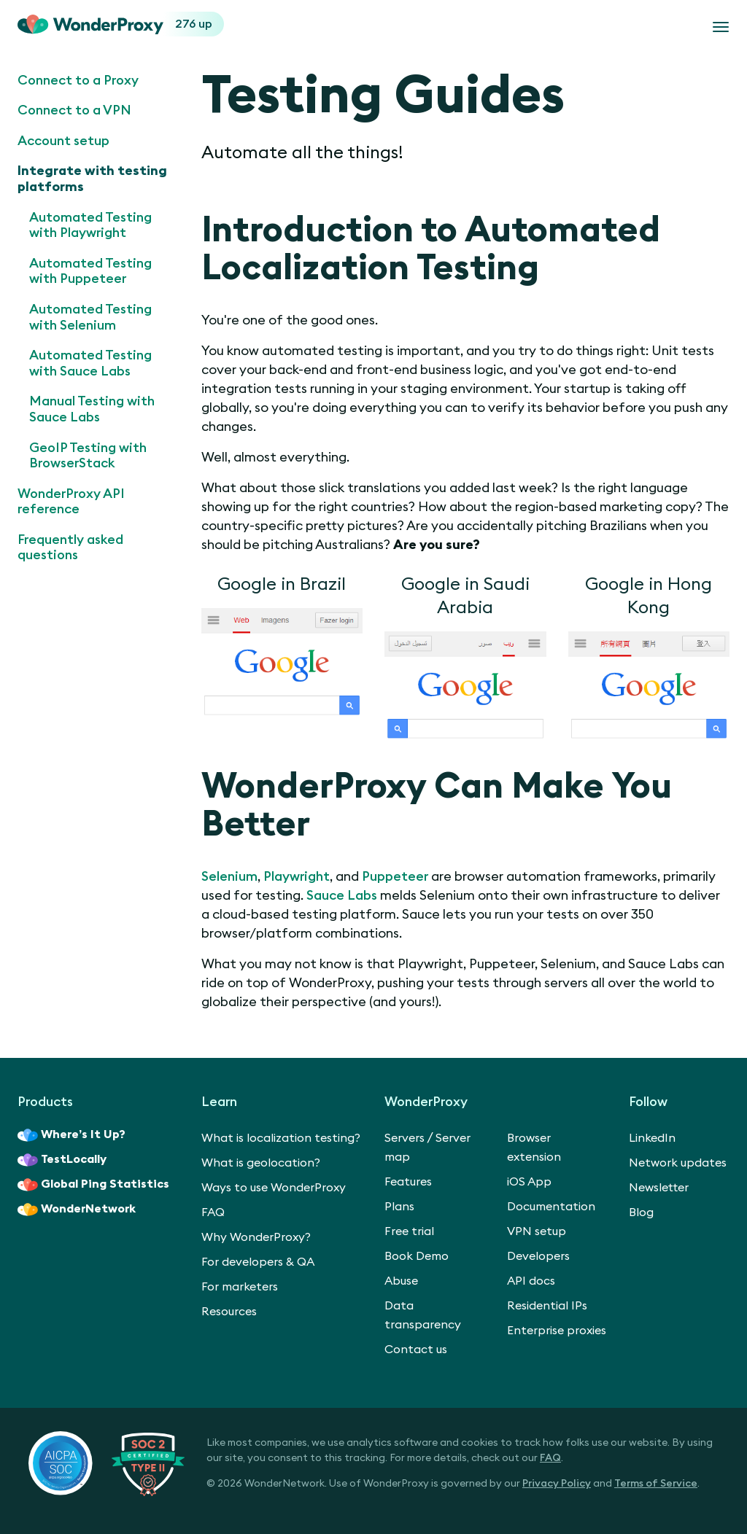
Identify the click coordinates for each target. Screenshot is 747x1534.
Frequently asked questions (70, 547)
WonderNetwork (77, 1209)
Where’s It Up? (71, 1135)
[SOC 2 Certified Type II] (106, 1463)
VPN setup (536, 1231)
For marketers (239, 1287)
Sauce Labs (341, 895)
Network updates (678, 1163)
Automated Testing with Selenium (90, 317)
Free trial (409, 1231)
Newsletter (659, 1188)
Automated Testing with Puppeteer (90, 271)
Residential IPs (547, 1306)
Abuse (401, 1281)
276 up (193, 24)
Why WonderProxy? (256, 1237)
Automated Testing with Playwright (90, 225)
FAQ (213, 1212)
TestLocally (62, 1160)
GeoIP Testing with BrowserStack (88, 455)
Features (408, 1182)
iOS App (529, 1182)
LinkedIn (652, 1138)
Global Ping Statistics (93, 1184)
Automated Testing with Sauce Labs (90, 363)
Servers (404, 1138)
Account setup (63, 140)
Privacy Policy (556, 1484)
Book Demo (416, 1256)
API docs (531, 1281)
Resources (229, 1311)
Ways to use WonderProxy (273, 1188)
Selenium (229, 876)
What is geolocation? (260, 1163)
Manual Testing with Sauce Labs (92, 409)
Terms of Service (655, 1484)
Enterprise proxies (556, 1330)
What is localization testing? (280, 1138)
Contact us (415, 1349)
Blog (641, 1212)
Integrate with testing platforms (92, 178)
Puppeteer (395, 876)
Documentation (551, 1206)
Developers (538, 1256)
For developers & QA (257, 1262)
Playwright (296, 876)
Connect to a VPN (74, 110)
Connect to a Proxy (78, 80)
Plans (399, 1206)
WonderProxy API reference (71, 501)
